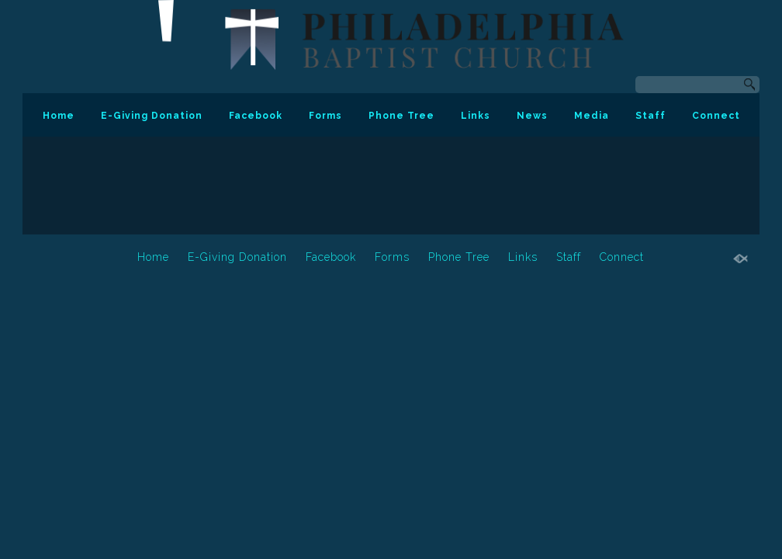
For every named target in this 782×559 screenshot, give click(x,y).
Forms (325, 115)
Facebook (255, 115)
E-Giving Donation (151, 115)
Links (475, 115)
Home (58, 115)
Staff (650, 115)
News (532, 115)
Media (591, 115)
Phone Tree (401, 115)
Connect (716, 115)
